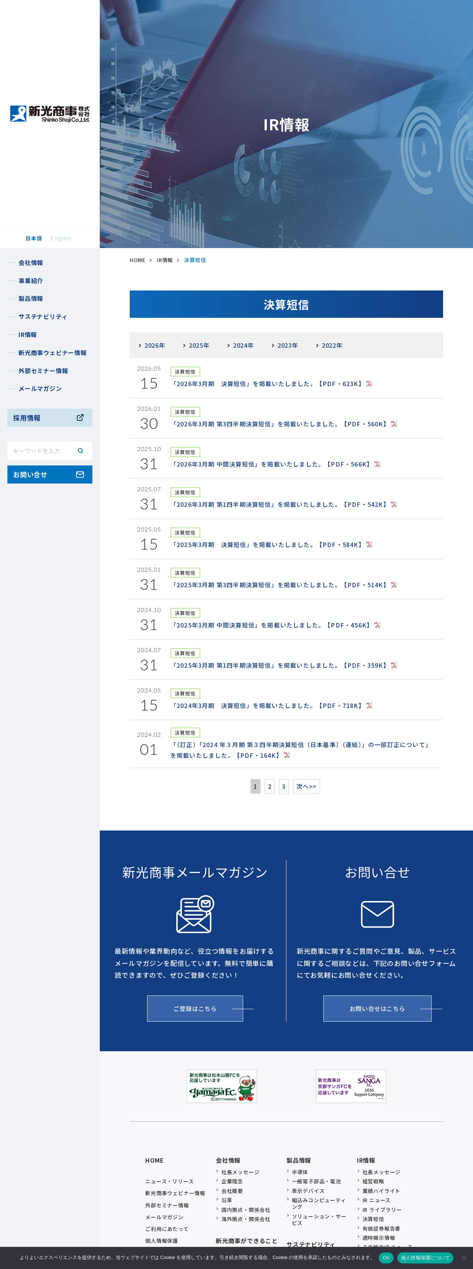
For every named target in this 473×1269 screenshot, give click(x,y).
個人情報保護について (425, 1258)
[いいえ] (463, 1258)
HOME (154, 1156)
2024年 (243, 345)
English (61, 238)
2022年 (332, 345)
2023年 (288, 345)
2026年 (154, 345)
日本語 (33, 238)
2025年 (199, 345)
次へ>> (313, 786)
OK (385, 1258)
